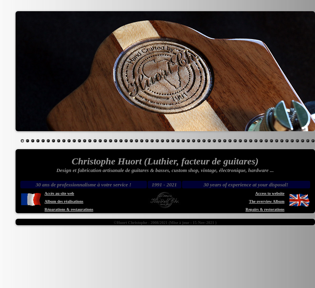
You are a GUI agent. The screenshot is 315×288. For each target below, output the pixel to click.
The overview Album (267, 201)
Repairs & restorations (265, 209)
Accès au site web (59, 193)
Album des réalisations (64, 201)
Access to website (269, 193)
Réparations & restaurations (69, 209)
